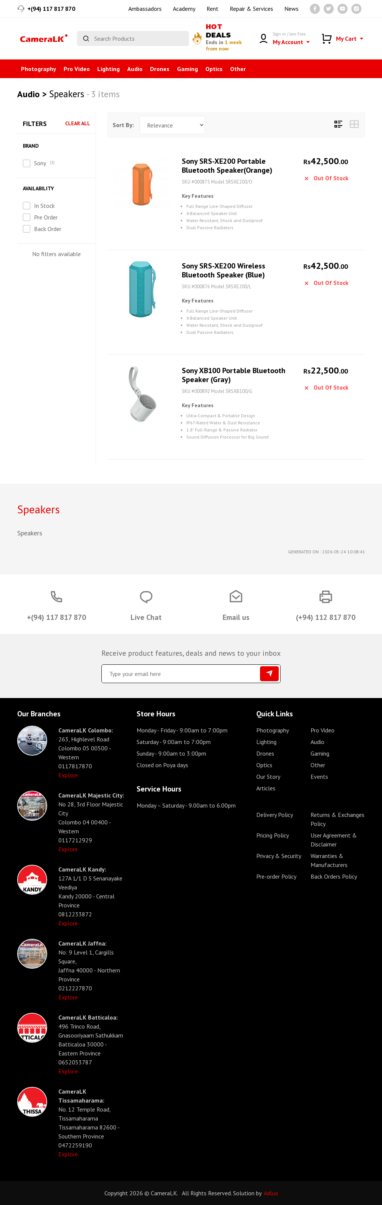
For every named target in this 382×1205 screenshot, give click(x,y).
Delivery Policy (274, 814)
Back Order (47, 229)
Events (319, 776)
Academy (184, 8)
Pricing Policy (272, 835)
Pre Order (46, 217)
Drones (159, 69)
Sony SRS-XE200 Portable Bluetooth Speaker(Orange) (227, 166)
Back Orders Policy (334, 876)
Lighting (108, 69)
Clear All (77, 123)
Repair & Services (251, 8)
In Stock (44, 205)
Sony (40, 163)
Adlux (271, 1193)
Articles (265, 788)
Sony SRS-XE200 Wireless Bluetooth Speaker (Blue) (223, 270)
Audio (135, 69)
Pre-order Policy (276, 876)
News (291, 8)
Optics (214, 69)
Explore (68, 775)
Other (238, 69)
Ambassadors (145, 8)
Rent (212, 8)
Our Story (268, 776)
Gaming (187, 69)
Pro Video (77, 69)
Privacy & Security (278, 856)
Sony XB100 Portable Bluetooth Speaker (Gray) (233, 375)
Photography (38, 69)
